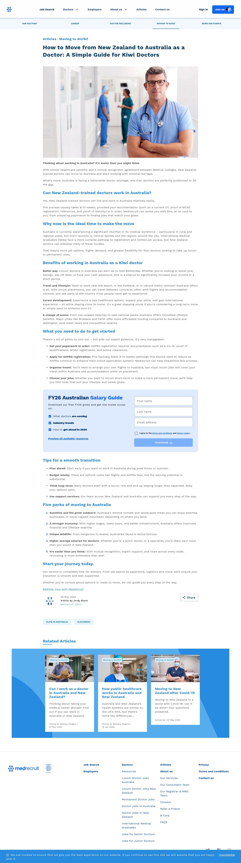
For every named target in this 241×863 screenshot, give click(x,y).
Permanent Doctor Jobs (138, 799)
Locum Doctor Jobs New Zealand (139, 790)
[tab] (29, 23)
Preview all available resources (68, 438)
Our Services (169, 778)
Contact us (162, 9)
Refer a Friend (170, 808)
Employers (95, 9)
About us (166, 771)
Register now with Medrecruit (63, 589)
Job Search (46, 9)
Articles (141, 9)
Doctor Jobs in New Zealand (135, 814)
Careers (165, 802)
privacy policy (183, 433)
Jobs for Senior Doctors (138, 834)
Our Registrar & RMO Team (174, 793)
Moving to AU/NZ (73, 39)
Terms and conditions (214, 771)
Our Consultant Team (174, 784)
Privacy (204, 764)
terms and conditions (162, 433)
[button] (71, 9)
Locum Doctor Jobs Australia (135, 780)
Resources (129, 771)
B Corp (165, 815)
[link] (69, 693)
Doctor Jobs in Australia (138, 806)
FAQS (163, 822)
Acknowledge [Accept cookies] (227, 854)
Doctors (127, 764)
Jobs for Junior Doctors (138, 840)
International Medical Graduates (136, 825)
